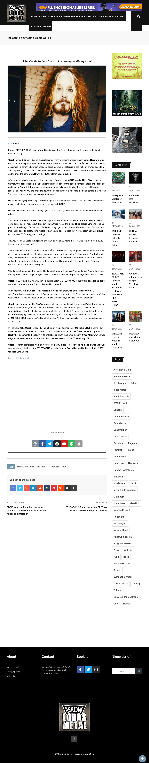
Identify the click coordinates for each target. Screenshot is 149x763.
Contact (36, 26)
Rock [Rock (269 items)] (126, 557)
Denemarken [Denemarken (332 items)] (120, 430)
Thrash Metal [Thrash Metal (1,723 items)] (120, 583)
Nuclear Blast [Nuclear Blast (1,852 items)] (120, 530)
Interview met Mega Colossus (134, 337)
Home (34, 16)
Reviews (65, 16)
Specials (91, 16)
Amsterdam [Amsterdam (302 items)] (119, 383)
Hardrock (41, 467)
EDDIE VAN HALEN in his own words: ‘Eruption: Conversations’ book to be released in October (26, 510)
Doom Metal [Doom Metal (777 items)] (120, 436)
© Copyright (74, 754)
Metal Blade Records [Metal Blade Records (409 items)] (124, 490)
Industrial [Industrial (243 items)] (118, 476)
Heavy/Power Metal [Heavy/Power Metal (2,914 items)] (123, 470)
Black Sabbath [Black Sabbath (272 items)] (121, 396)
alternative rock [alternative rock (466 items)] (121, 376)
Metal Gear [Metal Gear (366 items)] (119, 503)
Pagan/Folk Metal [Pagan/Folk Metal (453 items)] (122, 536)
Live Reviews (78, 16)
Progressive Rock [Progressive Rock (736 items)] (123, 550)
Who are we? (13, 667)
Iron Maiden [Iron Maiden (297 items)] (119, 483)
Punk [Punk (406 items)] (116, 557)
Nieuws (42, 16)
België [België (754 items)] (134, 383)
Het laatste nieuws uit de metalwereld (29, 37)
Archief (46, 26)
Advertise (11, 676)
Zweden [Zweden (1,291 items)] (127, 603)
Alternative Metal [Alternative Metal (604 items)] (122, 369)
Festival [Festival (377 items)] (117, 450)
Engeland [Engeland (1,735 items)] (133, 443)
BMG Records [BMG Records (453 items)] (120, 403)
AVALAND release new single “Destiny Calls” (135, 280)
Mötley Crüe (54, 467)
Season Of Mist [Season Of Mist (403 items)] (121, 563)
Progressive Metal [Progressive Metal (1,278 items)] (123, 543)
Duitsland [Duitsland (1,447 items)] (118, 443)
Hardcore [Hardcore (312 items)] (118, 463)
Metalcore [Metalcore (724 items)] (118, 496)
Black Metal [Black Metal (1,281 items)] (119, 389)
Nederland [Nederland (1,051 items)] (118, 516)
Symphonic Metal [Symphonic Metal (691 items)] (122, 577)
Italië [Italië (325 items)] (133, 483)
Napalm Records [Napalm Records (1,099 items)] (122, 510)
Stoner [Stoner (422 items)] (117, 570)
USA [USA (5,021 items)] (115, 603)
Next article (100, 502)
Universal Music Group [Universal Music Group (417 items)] (125, 597)
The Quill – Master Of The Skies (117, 199)
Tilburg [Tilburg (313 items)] (136, 583)
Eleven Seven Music (25, 467)
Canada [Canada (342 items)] (117, 409)
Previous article (15, 502)
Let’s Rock (83, 200)
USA (64, 467)
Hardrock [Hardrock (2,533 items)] (133, 463)
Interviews (53, 16)
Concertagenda (106, 16)
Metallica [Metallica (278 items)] (135, 503)
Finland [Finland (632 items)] (130, 450)
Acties (121, 16)
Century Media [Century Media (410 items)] (121, 416)
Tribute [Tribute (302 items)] (117, 590)
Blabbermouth (23, 358)
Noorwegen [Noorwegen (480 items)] (119, 523)
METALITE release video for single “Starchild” (117, 340)
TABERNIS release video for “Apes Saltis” (117, 238)
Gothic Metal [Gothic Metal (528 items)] (120, 456)
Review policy (13, 671)
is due (85, 348)
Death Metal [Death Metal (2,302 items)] (119, 423)
